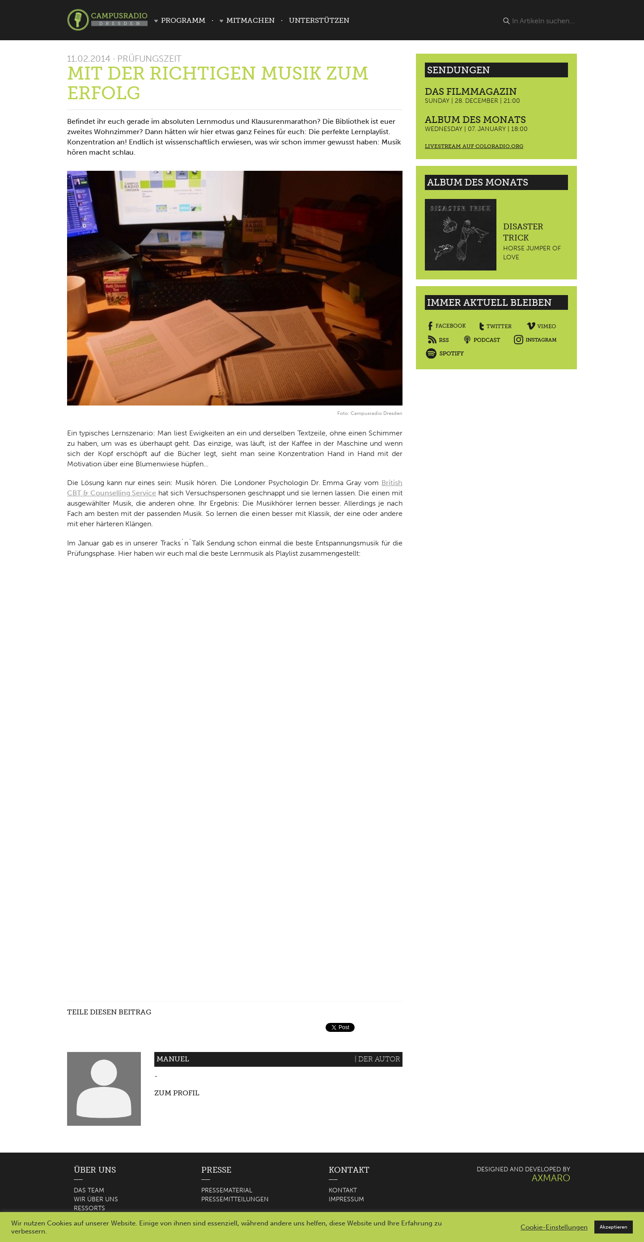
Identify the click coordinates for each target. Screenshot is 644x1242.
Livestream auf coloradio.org (474, 146)
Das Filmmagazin (471, 91)
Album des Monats (475, 119)
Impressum (346, 1199)
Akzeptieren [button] (613, 1227)
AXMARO (551, 1177)
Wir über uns (96, 1199)
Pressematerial (226, 1190)
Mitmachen (250, 20)
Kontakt (343, 1190)
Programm (183, 20)
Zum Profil (176, 1093)
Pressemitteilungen (235, 1199)
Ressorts (89, 1208)
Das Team (89, 1190)
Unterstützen (319, 20)
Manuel (173, 1059)
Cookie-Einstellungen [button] (554, 1227)
